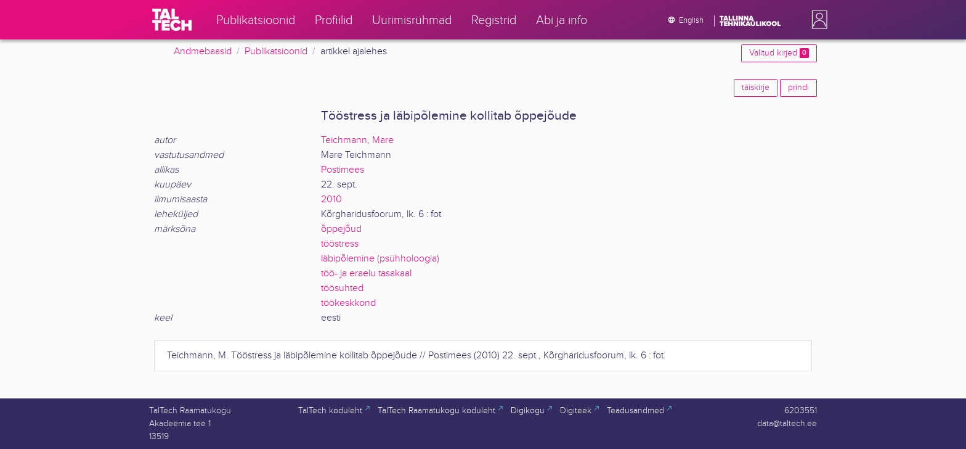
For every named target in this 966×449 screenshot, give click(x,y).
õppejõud (341, 229)
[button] (817, 19)
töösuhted (342, 288)
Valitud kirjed (779, 53)
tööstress (340, 244)
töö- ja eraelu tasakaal (366, 273)
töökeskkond (348, 303)
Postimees (342, 170)
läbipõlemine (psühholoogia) (380, 259)
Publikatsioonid (276, 51)
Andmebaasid (203, 51)
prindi (798, 88)
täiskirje (755, 88)
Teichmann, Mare (357, 140)
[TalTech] (172, 19)
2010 (331, 199)
